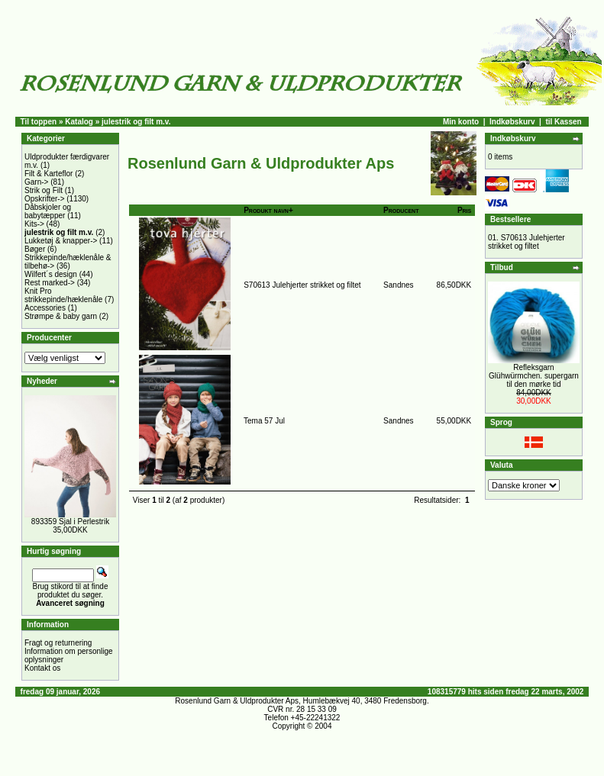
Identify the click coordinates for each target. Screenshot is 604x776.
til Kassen (563, 122)
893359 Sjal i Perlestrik (70, 521)
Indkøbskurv (512, 122)
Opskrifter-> (44, 199)
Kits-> (34, 224)
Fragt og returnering (58, 643)
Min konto (461, 122)
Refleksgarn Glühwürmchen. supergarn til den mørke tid (534, 375)
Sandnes (398, 285)
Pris (464, 210)
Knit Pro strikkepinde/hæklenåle (63, 295)
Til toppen (39, 122)
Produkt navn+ (268, 210)
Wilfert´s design (50, 274)
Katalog (79, 122)
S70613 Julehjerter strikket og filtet (302, 285)
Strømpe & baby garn (60, 316)
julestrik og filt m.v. (136, 122)
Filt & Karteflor (48, 173)
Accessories (45, 308)
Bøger (34, 249)
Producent (400, 210)
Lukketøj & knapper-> (60, 241)
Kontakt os (42, 668)
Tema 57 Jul (264, 421)
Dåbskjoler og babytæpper (47, 211)
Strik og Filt (43, 190)
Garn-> (36, 182)
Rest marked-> (49, 283)
